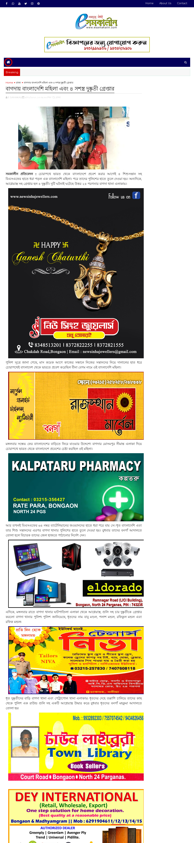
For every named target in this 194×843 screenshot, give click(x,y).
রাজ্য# (18, 822)
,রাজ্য (58, 97)
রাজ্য (18, 83)
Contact (182, 3)
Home (149, 3)
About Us (165, 3)
